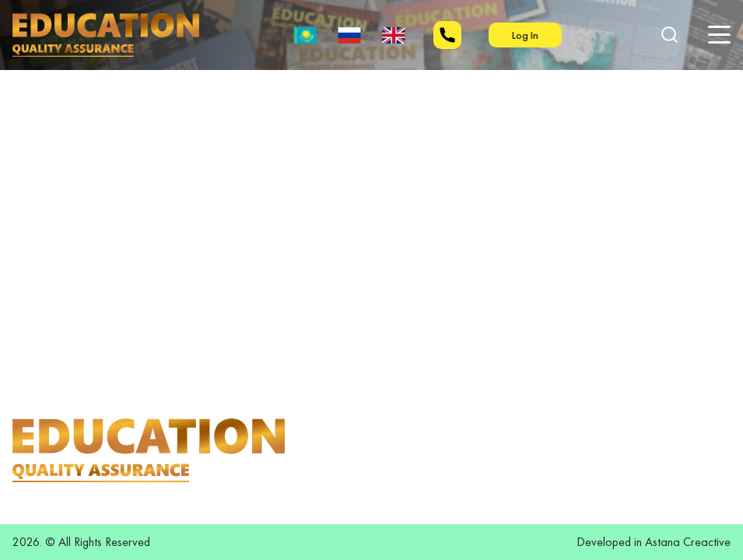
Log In (525, 35)
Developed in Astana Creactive (654, 542)
